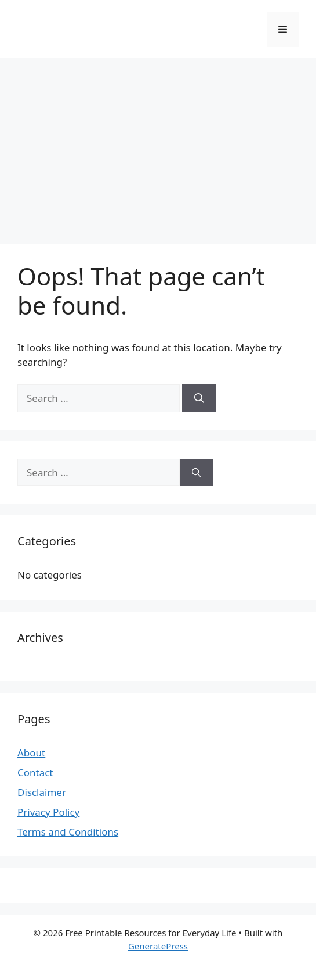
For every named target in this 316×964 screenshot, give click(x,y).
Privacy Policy (48, 812)
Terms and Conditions (67, 831)
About (31, 752)
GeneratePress (158, 946)
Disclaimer (41, 792)
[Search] (199, 398)
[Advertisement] (158, 145)
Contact (35, 772)
